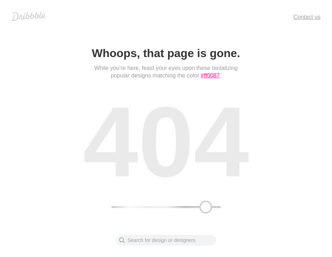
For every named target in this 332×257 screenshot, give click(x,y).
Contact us (307, 17)
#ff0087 (210, 75)
